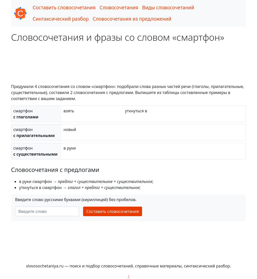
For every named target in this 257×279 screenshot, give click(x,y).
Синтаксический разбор (61, 18)
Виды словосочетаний (168, 7)
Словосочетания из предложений (132, 18)
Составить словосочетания (64, 7)
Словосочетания (119, 7)
